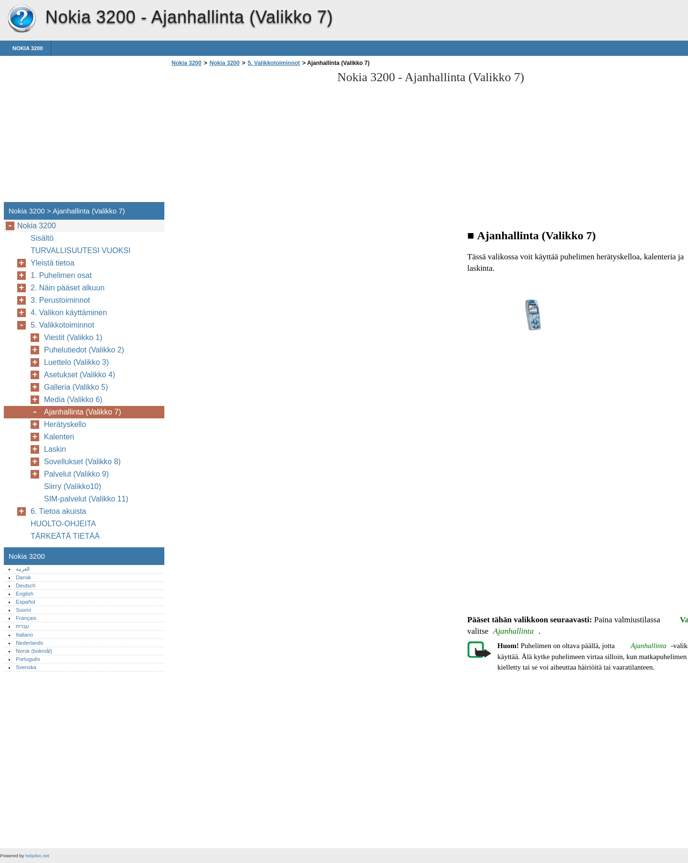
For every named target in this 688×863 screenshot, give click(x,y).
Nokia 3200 (21, 19)
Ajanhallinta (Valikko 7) (82, 412)
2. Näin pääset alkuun (68, 288)
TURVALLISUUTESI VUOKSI (80, 250)
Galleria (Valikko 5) (76, 387)
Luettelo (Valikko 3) (76, 362)
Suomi (23, 610)
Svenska (26, 667)
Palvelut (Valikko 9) (76, 474)
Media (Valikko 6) (73, 399)
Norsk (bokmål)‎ (34, 651)
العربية (23, 569)
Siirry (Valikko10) (72, 486)
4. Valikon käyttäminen (69, 313)
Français (26, 618)
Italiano (24, 635)
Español (25, 602)
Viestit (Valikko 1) (73, 337)
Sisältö (42, 238)
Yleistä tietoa (53, 263)
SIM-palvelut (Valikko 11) (86, 499)
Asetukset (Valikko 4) (79, 375)
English (24, 594)
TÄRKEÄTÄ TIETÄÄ (65, 536)
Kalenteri (59, 437)
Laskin (55, 449)
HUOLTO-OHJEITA (63, 524)
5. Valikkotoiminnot (273, 63)
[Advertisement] (249, 137)
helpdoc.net (37, 855)
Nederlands (29, 643)
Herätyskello (65, 424)
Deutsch (25, 585)
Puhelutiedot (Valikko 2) (84, 350)
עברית (22, 626)
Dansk (23, 577)
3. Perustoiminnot (60, 300)
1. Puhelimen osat (61, 275)
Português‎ (28, 659)
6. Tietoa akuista (58, 511)
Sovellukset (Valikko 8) (82, 462)
